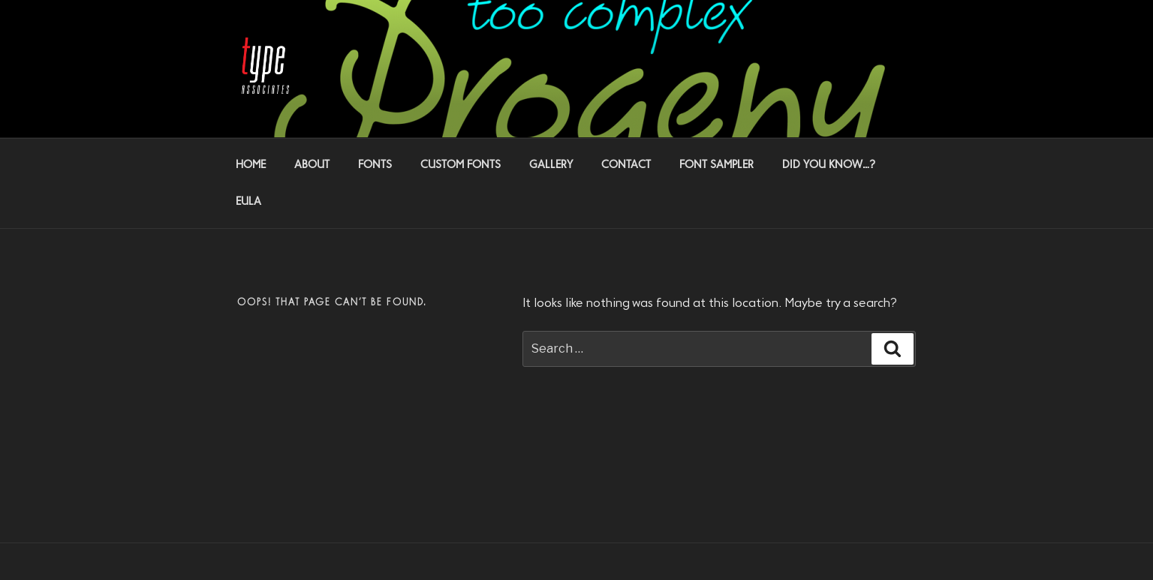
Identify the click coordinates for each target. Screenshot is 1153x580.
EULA (248, 202)
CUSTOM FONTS (460, 165)
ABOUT (312, 165)
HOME (251, 165)
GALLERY (551, 165)
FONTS (375, 165)
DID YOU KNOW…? (828, 165)
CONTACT (626, 165)
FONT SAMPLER (716, 165)
